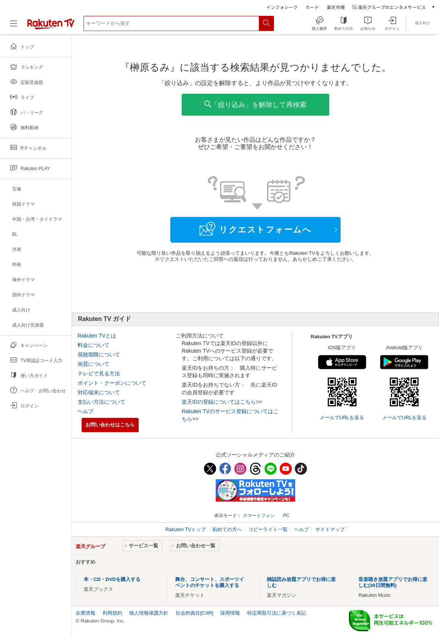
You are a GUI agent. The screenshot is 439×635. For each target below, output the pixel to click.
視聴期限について (99, 355)
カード (312, 7)
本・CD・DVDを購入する (112, 579)
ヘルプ (85, 411)
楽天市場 (336, 7)
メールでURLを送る (342, 417)
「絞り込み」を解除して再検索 (255, 104)
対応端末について (99, 392)
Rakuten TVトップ (186, 529)
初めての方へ (227, 529)
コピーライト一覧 (268, 529)
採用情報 (230, 613)
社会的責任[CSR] (194, 613)
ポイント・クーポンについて (112, 383)
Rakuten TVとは (97, 336)
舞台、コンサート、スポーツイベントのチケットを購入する (209, 582)
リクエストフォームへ (255, 228)
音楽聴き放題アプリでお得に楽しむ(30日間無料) (392, 582)
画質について (93, 364)
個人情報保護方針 (148, 613)
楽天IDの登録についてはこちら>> (222, 402)
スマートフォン (259, 515)
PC (286, 515)
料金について (93, 345)
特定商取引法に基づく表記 (276, 613)
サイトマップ (330, 529)
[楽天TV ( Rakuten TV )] (51, 26)
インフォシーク (282, 7)
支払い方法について (101, 402)
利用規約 (112, 613)
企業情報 (85, 613)
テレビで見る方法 (99, 373)
